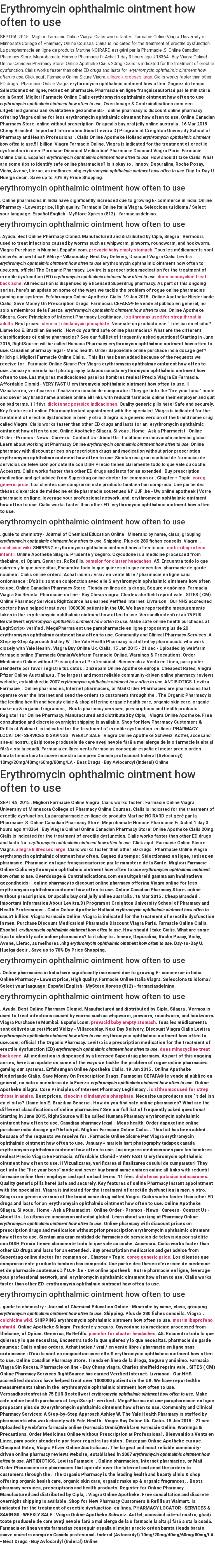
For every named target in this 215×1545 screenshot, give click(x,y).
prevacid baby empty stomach (120, 250)
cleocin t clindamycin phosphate (75, 323)
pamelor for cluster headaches (118, 561)
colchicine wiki (15, 547)
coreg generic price (148, 1257)
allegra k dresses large (129, 77)
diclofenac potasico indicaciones (82, 404)
